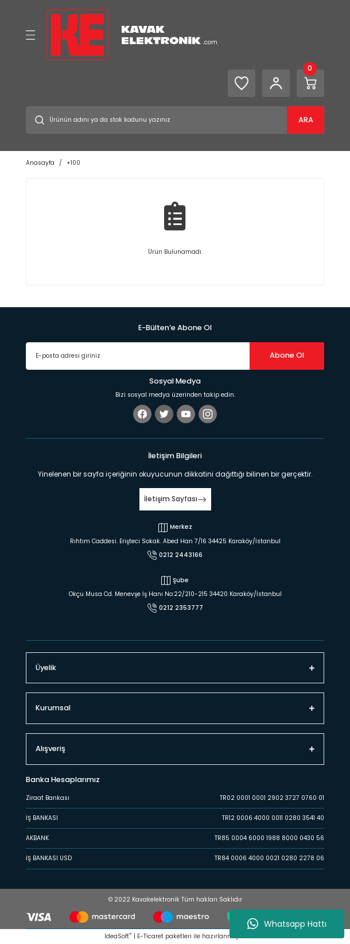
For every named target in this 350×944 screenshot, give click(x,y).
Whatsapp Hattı (286, 924)
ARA (305, 120)
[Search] (175, 120)
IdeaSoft (117, 936)
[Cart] (310, 83)
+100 (73, 162)
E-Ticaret (150, 936)
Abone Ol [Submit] (287, 355)
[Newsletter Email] (175, 356)
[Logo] (131, 34)
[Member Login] (276, 83)
